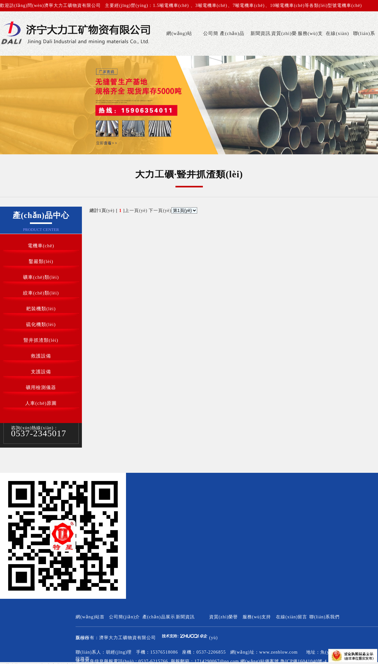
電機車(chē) (41, 245)
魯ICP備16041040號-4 (303, 661)
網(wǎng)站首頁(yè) (179, 43)
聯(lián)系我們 (364, 43)
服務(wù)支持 (310, 43)
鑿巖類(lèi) (41, 261)
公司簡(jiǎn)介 (209, 43)
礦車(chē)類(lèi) (41, 277)
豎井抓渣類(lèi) (41, 340)
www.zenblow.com (278, 652)
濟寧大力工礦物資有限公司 (127, 637)
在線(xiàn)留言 (337, 43)
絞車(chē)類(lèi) (41, 292)
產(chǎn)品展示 (232, 43)
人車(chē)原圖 (41, 403)
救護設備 (41, 355)
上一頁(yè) (136, 210)
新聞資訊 (260, 33)
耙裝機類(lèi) (41, 308)
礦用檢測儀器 (41, 387)
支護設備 (41, 371)
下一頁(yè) (160, 210)
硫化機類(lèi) (41, 324)
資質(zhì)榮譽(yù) (284, 43)
